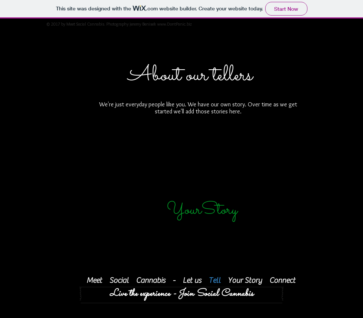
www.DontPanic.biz (174, 24)
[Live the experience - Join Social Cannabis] (181, 294)
